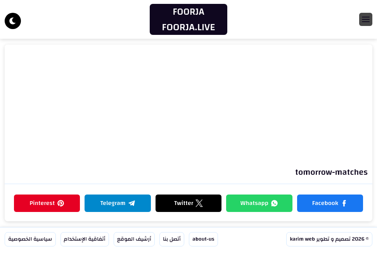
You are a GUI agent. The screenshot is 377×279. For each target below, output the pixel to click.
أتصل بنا (172, 239)
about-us (203, 239)
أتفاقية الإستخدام (84, 239)
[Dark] (13, 21)
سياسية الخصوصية (30, 239)
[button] (330, 203)
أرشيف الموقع (134, 239)
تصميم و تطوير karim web (320, 239)
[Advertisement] (188, 107)
